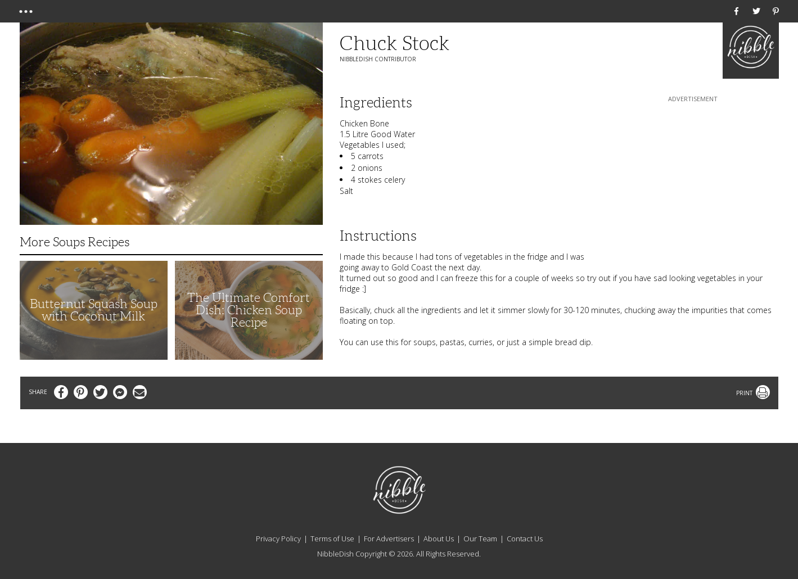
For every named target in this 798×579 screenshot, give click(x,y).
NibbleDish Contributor (378, 59)
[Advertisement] (692, 175)
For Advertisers (389, 538)
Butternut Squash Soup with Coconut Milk (93, 310)
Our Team (480, 538)
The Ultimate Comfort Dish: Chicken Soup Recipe (248, 310)
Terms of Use (332, 538)
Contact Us (525, 538)
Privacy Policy (278, 538)
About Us (438, 538)
